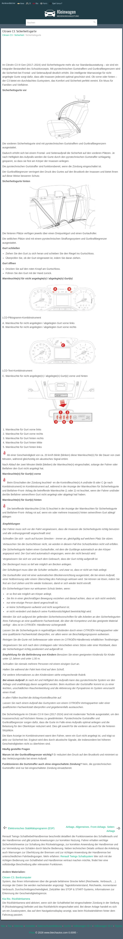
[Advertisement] (61, 50)
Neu (3, 926)
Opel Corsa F (55, 3)
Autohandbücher (8, 3)
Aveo (20, 3)
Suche (67, 926)
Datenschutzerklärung (49, 926)
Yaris (43, 3)
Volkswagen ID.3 (82, 926)
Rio (35, 3)
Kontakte (30, 926)
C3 (28, 3)
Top (10, 926)
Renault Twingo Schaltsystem (76, 856)
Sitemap (18, 926)
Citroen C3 (7, 35)
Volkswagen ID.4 (103, 926)
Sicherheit (19, 35)
